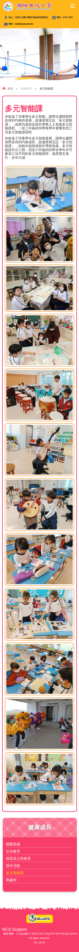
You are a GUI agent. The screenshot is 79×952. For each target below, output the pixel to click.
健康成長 (26, 88)
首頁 (10, 88)
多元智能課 (15, 873)
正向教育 (13, 851)
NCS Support (14, 929)
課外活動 (13, 866)
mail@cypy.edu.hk (24, 24)
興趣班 (11, 880)
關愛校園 (13, 844)
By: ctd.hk (39, 942)
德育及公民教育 (18, 859)
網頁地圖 (8, 933)
